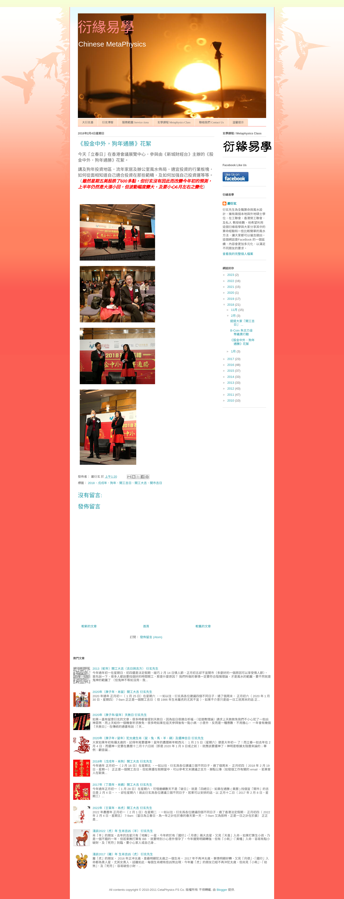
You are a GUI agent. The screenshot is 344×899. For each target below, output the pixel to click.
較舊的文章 (203, 626)
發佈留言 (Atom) (151, 637)
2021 (231, 287)
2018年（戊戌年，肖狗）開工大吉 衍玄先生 (122, 761)
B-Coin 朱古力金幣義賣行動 (241, 332)
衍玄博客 (107, 122)
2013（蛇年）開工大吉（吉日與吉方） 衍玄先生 (125, 668)
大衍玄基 (87, 122)
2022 (231, 281)
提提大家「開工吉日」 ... (242, 323)
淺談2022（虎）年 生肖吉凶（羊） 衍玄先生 (122, 831)
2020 (231, 292)
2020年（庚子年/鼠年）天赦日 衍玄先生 (119, 715)
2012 (231, 388)
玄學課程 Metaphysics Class (174, 122)
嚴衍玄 (231, 203)
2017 (231, 359)
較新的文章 (89, 626)
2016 (231, 365)
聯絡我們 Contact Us (211, 122)
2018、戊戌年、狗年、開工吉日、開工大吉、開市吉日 (125, 483)
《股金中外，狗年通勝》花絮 (242, 342)
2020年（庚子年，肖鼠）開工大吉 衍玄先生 (122, 692)
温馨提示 (238, 122)
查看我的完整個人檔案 (238, 254)
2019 (231, 299)
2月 (234, 315)
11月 (234, 310)
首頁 (146, 626)
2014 (231, 377)
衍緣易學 (106, 27)
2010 (231, 400)
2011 (231, 394)
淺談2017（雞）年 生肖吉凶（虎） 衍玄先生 (122, 854)
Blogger (222, 889)
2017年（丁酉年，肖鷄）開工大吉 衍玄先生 (122, 784)
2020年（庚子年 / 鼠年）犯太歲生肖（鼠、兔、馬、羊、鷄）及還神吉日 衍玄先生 (148, 738)
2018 (231, 304)
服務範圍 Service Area (135, 122)
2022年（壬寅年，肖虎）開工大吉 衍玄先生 (122, 808)
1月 (234, 351)
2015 (231, 370)
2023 (231, 275)
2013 (231, 382)
